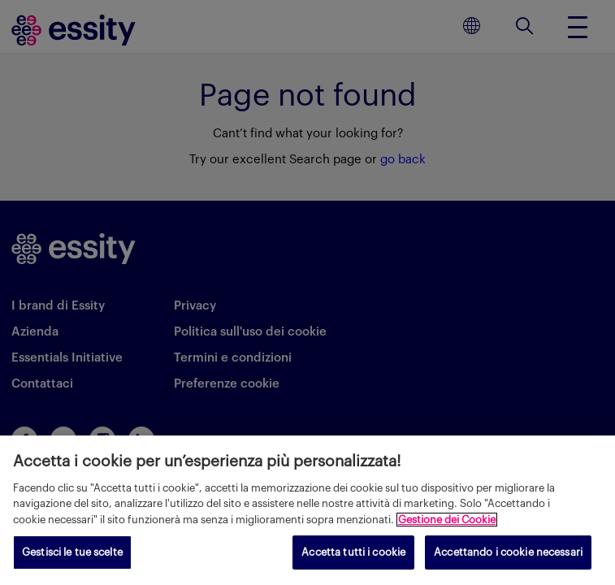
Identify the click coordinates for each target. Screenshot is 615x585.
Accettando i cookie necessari (508, 552)
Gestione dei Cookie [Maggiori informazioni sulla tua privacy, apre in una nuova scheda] (447, 519)
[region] (307, 510)
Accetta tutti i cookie (353, 552)
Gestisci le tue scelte (72, 552)
